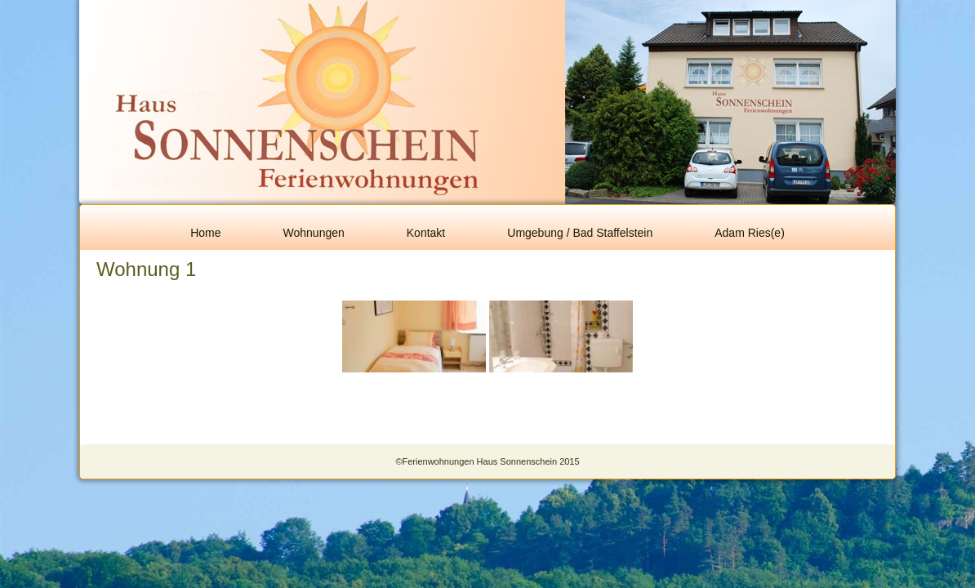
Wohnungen (314, 232)
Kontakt (426, 232)
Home (205, 232)
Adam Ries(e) (750, 232)
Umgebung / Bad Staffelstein (579, 232)
